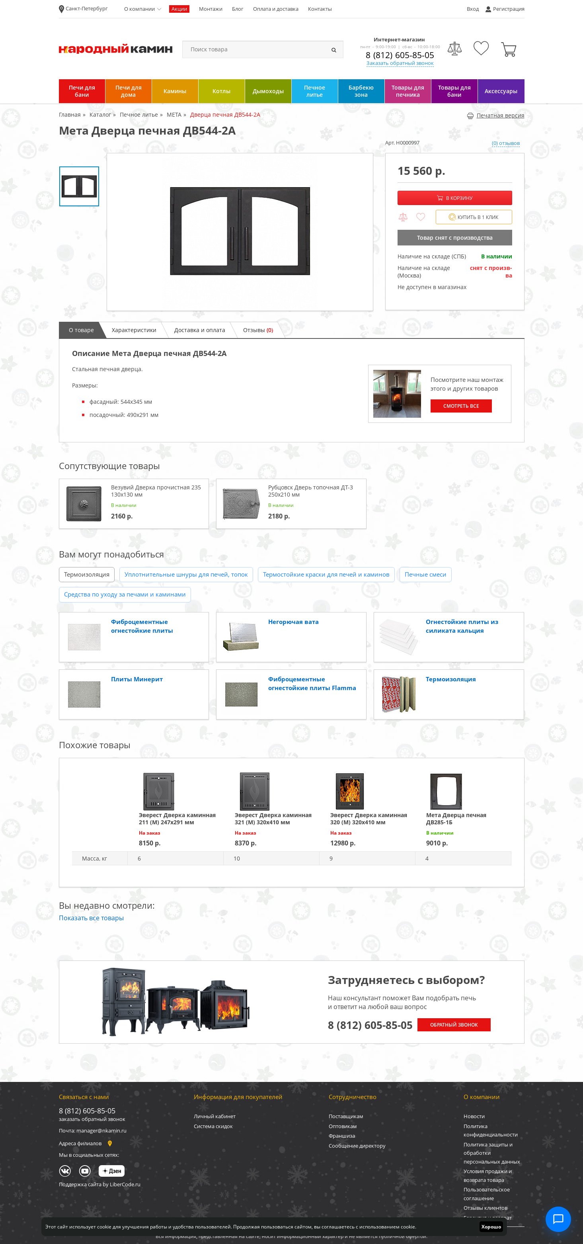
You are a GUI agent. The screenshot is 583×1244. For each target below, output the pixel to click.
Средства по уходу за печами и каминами (125, 594)
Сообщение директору (357, 1145)
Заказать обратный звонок (400, 63)
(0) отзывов (506, 143)
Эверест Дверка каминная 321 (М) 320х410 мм (273, 818)
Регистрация (509, 8)
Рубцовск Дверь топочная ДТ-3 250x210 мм (310, 490)
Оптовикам (343, 1126)
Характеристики (134, 330)
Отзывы (258, 330)
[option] (240, 232)
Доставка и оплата (199, 330)
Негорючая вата (293, 622)
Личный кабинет (215, 1116)
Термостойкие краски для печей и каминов (326, 574)
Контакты (320, 8)
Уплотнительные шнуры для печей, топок (186, 574)
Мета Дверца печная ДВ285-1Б (456, 818)
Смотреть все (461, 406)
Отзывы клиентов (485, 1207)
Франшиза (342, 1135)
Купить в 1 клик (473, 217)
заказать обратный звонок (92, 1119)
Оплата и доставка (275, 8)
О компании (139, 8)
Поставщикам (346, 1116)
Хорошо (491, 1226)
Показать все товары (91, 917)
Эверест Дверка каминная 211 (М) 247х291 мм (177, 818)
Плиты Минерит (137, 679)
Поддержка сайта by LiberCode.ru (99, 1184)
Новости (474, 1116)
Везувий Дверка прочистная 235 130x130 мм (156, 490)
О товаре (81, 330)
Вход (473, 8)
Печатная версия (496, 115)
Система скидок (213, 1126)
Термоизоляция (86, 574)
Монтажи (210, 8)
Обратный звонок (454, 1024)
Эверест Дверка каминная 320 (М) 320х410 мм (368, 818)
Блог (238, 8)
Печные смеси (426, 574)
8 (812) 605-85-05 (400, 55)
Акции (179, 8)
